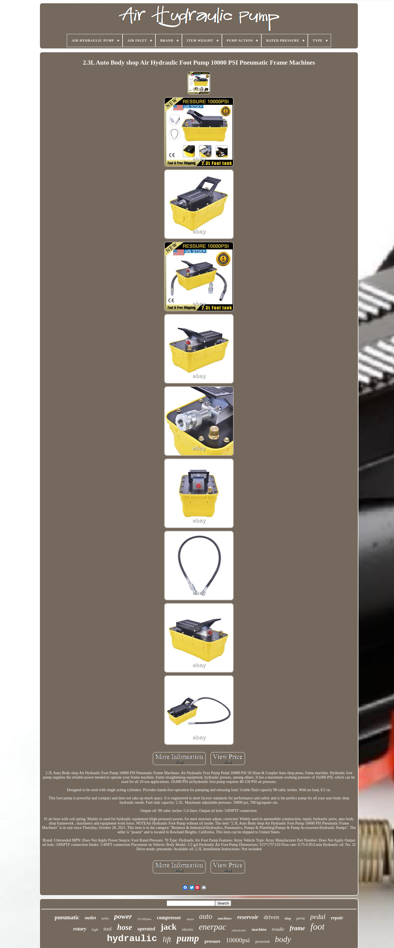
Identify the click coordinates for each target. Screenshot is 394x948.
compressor (169, 917)
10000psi (238, 940)
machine (259, 929)
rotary (79, 929)
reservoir (247, 917)
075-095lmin (144, 919)
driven (271, 917)
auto (205, 916)
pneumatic (67, 917)
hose (124, 927)
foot (318, 927)
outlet (90, 917)
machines (225, 918)
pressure (212, 941)
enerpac (212, 927)
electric (187, 929)
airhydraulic (239, 930)
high (95, 929)
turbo (105, 918)
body (283, 939)
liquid (190, 919)
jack (169, 927)
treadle (278, 929)
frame (297, 928)
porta (300, 918)
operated (146, 929)
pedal (318, 916)
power (123, 916)
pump (187, 938)
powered (262, 941)
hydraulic (132, 938)
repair (337, 917)
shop (288, 918)
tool (107, 929)
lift (167, 939)
